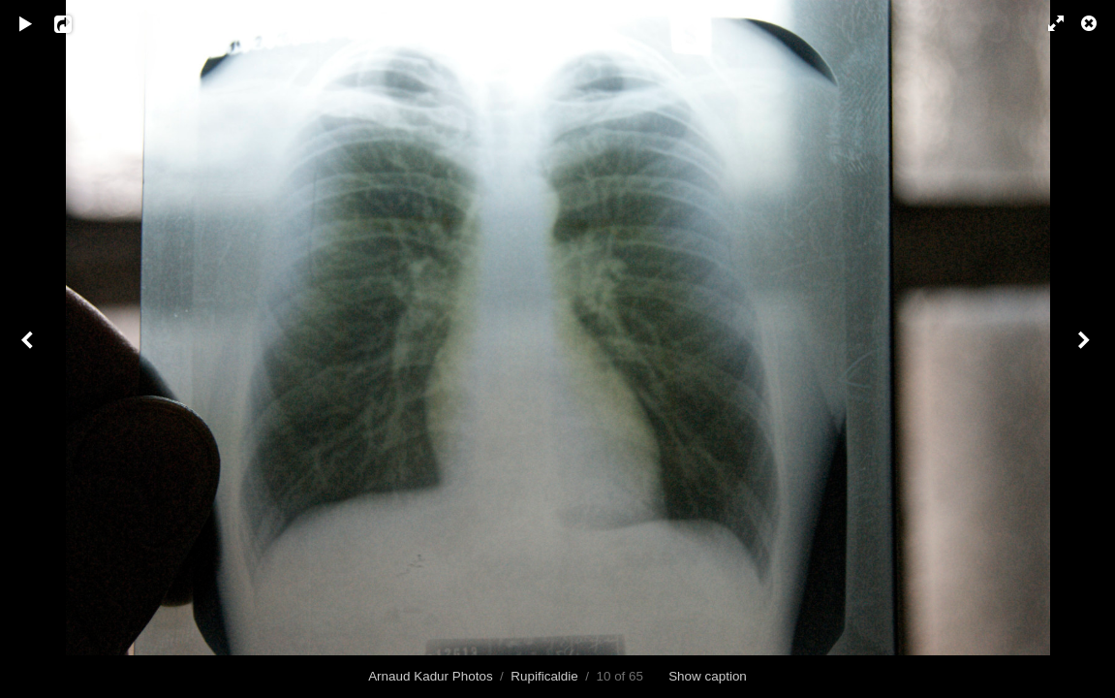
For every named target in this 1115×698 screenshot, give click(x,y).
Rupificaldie (544, 676)
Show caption (707, 676)
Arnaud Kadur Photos (430, 676)
